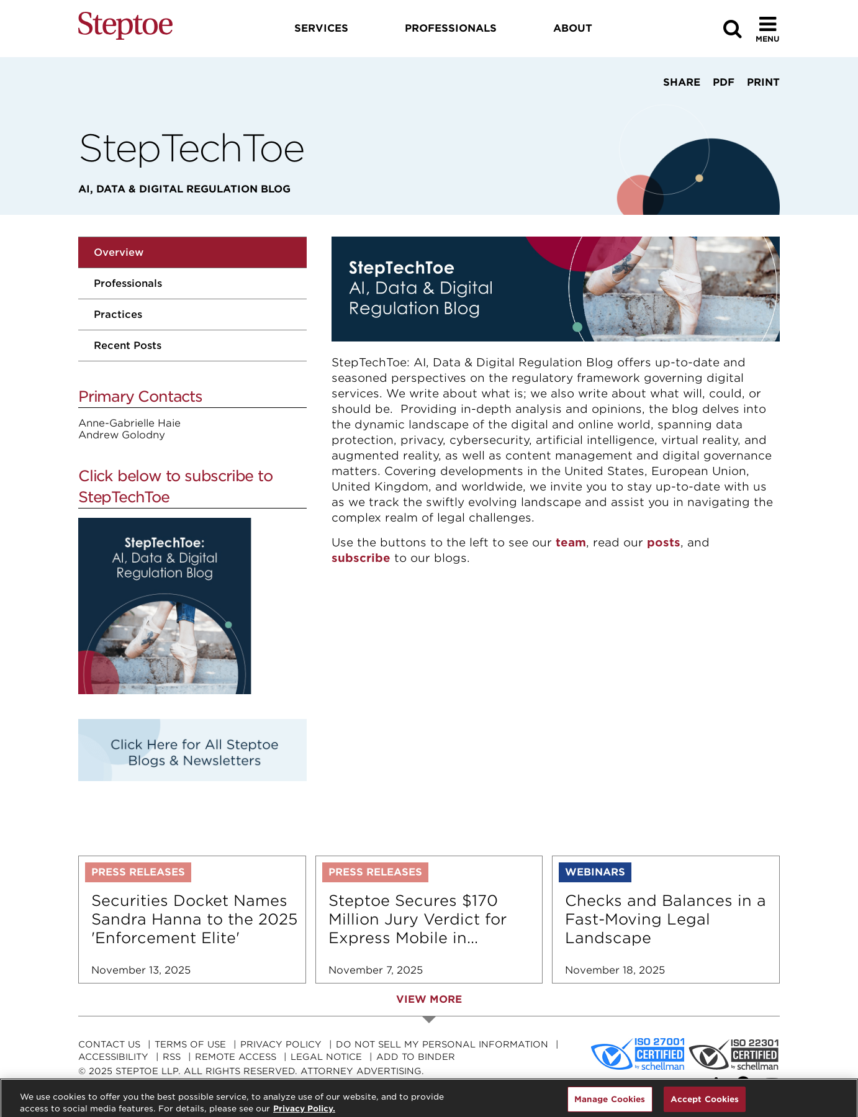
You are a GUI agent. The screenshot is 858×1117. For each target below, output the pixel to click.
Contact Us (109, 1044)
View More (429, 999)
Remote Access (235, 1057)
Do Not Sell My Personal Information (442, 1044)
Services (321, 28)
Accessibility (113, 1057)
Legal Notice (326, 1057)
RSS (172, 1057)
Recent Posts (127, 345)
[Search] (732, 28)
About (572, 28)
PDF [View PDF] (723, 82)
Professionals (128, 283)
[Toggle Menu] (768, 28)
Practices (118, 314)
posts (663, 542)
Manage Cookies (610, 1103)
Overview (118, 252)
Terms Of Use (190, 1044)
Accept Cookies (705, 1103)
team (571, 542)
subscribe (361, 557)
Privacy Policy (281, 1044)
